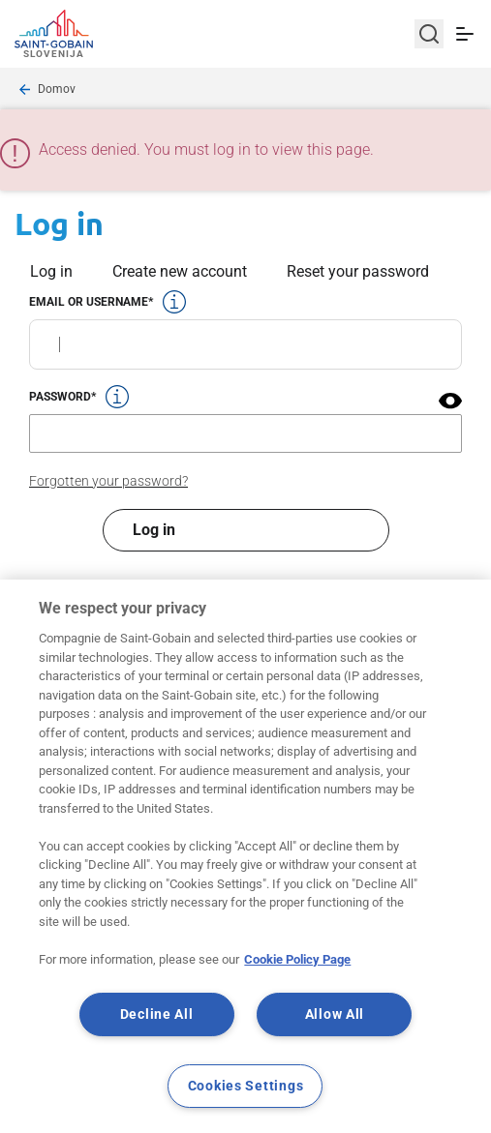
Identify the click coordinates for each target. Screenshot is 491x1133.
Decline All (157, 1014)
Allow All (334, 1014)
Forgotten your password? (108, 481)
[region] (245, 856)
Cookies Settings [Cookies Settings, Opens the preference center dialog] (246, 1086)
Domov (57, 89)
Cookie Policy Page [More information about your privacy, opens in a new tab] (297, 959)
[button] (450, 400)
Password (60, 396)
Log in (51, 271)
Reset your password (358, 271)
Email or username (88, 302)
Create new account (179, 271)
